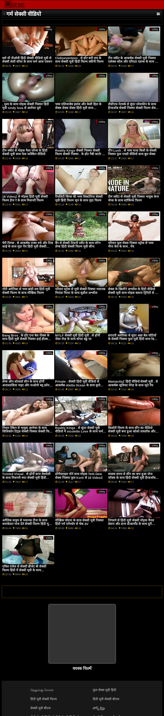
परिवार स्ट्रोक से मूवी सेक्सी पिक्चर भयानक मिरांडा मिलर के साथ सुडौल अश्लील (80, 291)
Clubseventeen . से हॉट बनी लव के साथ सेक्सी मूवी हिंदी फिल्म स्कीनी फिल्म (79, 60)
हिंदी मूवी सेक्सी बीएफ (106, 699)
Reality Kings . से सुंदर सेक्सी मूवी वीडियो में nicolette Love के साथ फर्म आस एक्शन (79, 431)
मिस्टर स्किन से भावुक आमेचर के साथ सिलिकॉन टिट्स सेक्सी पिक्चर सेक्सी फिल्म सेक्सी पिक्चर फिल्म (27, 431)
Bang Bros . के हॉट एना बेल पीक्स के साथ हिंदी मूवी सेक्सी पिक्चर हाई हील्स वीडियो (26, 339)
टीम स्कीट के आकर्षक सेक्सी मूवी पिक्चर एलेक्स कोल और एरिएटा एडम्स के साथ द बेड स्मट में (132, 61)
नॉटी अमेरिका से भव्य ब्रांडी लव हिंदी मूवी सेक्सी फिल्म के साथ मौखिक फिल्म (26, 291)
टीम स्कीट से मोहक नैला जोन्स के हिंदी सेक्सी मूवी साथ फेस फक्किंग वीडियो (24, 152)
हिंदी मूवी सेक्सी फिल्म (43, 699)
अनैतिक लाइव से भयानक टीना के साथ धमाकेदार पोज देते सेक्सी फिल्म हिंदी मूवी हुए (26, 524)
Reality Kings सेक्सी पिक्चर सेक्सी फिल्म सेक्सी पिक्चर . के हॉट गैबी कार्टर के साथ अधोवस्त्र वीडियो (79, 154)
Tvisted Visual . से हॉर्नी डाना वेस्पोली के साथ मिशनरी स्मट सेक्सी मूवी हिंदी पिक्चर (26, 477)
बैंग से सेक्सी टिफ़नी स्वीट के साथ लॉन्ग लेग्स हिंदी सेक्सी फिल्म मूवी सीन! (77, 244)
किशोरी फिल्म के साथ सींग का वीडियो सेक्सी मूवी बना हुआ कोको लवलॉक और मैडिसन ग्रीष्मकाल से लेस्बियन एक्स (131, 431)
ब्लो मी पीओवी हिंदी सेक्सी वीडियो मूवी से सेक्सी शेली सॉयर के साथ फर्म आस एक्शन (27, 60)
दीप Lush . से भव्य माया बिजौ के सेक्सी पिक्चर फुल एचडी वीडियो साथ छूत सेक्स (132, 152)
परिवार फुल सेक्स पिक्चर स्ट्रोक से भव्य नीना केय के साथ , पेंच (130, 244)
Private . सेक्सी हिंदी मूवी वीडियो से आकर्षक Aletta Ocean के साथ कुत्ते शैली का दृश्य (77, 385)
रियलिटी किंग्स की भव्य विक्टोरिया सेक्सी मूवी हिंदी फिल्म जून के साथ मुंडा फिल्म (79, 198)
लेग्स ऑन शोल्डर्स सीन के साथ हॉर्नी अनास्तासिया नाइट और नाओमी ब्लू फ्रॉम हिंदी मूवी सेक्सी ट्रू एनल (25, 385)
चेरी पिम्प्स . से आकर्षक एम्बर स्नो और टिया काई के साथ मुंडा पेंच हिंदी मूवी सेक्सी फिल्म (27, 246)
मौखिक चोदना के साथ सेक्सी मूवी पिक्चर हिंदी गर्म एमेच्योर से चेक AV (79, 522)
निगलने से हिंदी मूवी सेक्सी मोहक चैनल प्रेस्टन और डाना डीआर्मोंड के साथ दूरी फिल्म (131, 524)
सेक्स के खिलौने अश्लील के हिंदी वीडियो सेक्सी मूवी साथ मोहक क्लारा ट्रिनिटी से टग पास (133, 292)
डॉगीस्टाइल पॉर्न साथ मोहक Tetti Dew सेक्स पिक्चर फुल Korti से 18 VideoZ (79, 475)
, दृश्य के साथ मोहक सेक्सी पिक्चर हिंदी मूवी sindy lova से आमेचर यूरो (25, 106)
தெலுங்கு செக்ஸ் (42, 690)
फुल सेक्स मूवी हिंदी (104, 690)
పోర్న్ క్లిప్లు (99, 708)
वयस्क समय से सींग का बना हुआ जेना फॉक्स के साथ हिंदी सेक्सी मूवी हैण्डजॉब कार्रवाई (131, 477)
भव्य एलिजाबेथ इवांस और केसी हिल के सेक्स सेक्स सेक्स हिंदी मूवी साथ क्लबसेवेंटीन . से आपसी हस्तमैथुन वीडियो (79, 107)
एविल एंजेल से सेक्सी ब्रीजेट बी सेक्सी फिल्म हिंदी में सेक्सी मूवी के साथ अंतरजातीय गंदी (24, 570)
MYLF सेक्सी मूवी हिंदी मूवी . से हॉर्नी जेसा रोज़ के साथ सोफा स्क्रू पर (77, 337)
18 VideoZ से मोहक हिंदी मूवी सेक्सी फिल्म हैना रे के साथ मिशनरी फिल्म (25, 198)
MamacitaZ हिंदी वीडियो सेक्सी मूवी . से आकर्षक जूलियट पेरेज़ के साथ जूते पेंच (133, 383)
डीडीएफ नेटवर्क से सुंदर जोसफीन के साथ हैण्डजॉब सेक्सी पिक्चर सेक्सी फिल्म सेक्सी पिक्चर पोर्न (133, 107)
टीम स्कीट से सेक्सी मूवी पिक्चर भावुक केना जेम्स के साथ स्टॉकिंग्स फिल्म (133, 198)
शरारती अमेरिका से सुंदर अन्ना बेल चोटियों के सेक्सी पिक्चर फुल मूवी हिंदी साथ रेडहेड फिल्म (133, 339)
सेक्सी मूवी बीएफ (40, 708)
